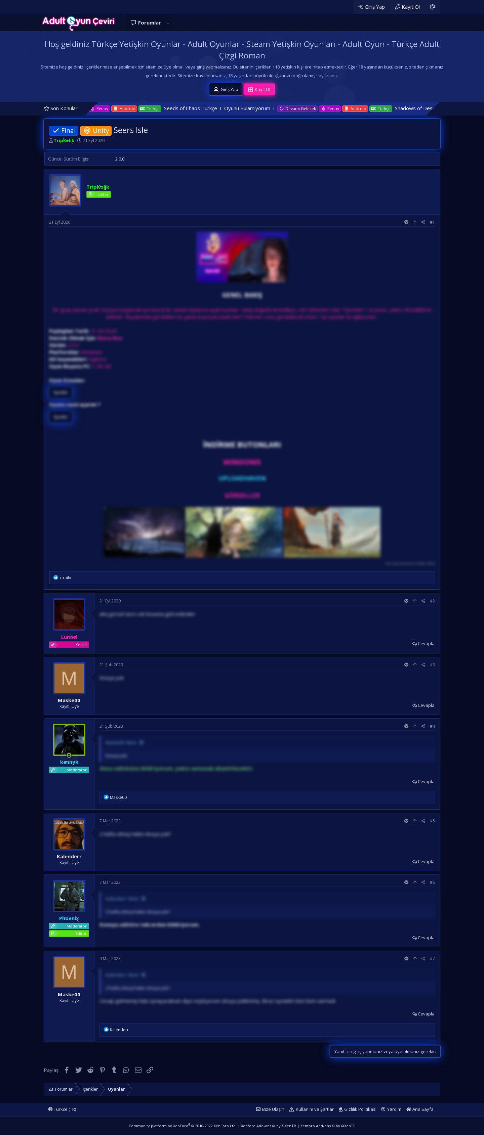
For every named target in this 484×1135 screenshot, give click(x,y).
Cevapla (426, 643)
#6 (432, 882)
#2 (432, 601)
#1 (432, 222)
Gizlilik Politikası (360, 1109)
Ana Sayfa (420, 1109)
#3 (432, 665)
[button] (167, 22)
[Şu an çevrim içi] (69, 755)
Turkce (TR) (62, 1109)
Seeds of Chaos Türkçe (218, 108)
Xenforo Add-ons (268, 1125)
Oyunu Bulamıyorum (275, 108)
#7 (432, 958)
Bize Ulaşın (273, 1109)
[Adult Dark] (432, 7)
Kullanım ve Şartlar (315, 1109)
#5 (432, 821)
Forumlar (149, 22)
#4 (432, 726)
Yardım (394, 1109)
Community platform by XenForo (183, 1125)
